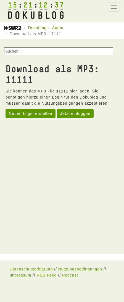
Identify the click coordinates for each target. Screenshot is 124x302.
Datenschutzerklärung (31, 269)
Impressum (20, 275)
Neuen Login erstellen (30, 113)
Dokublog (37, 27)
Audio (58, 27)
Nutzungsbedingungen (80, 269)
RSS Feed (47, 275)
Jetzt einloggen (75, 113)
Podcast (70, 275)
